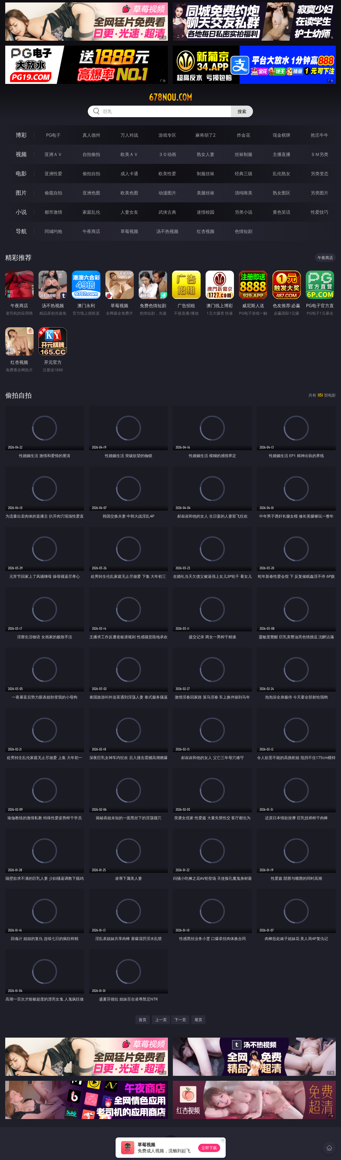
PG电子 (53, 135)
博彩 (21, 135)
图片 (21, 192)
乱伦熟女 (281, 174)
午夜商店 (91, 231)
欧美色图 (129, 193)
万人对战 (129, 135)
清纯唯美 (243, 193)
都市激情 (53, 212)
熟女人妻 (205, 154)
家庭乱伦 (91, 212)
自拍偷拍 (91, 154)
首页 (142, 1019)
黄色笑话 (281, 212)
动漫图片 (167, 193)
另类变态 (319, 174)
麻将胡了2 (205, 135)
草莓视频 (129, 231)
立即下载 (209, 1147)
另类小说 (243, 212)
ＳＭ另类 (319, 154)
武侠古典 (167, 212)
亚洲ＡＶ (53, 154)
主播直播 (281, 154)
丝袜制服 (243, 154)
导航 (21, 231)
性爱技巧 (319, 212)
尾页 (198, 1019)
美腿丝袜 (205, 193)
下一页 (180, 1019)
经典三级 (243, 174)
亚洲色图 (91, 193)
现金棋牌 (281, 135)
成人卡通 (129, 174)
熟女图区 (281, 193)
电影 (21, 173)
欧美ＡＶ (129, 154)
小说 (21, 212)
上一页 (161, 1019)
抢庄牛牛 (319, 135)
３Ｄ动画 (167, 154)
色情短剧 (243, 231)
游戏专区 (167, 135)
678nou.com (170, 97)
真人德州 (91, 135)
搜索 (242, 111)
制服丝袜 (205, 174)
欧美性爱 (167, 174)
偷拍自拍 (91, 174)
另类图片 (319, 193)
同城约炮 (53, 231)
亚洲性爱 (53, 174)
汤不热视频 (167, 231)
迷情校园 (205, 212)
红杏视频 (205, 231)
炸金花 (243, 135)
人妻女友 (129, 212)
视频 (21, 154)
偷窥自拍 (53, 193)
